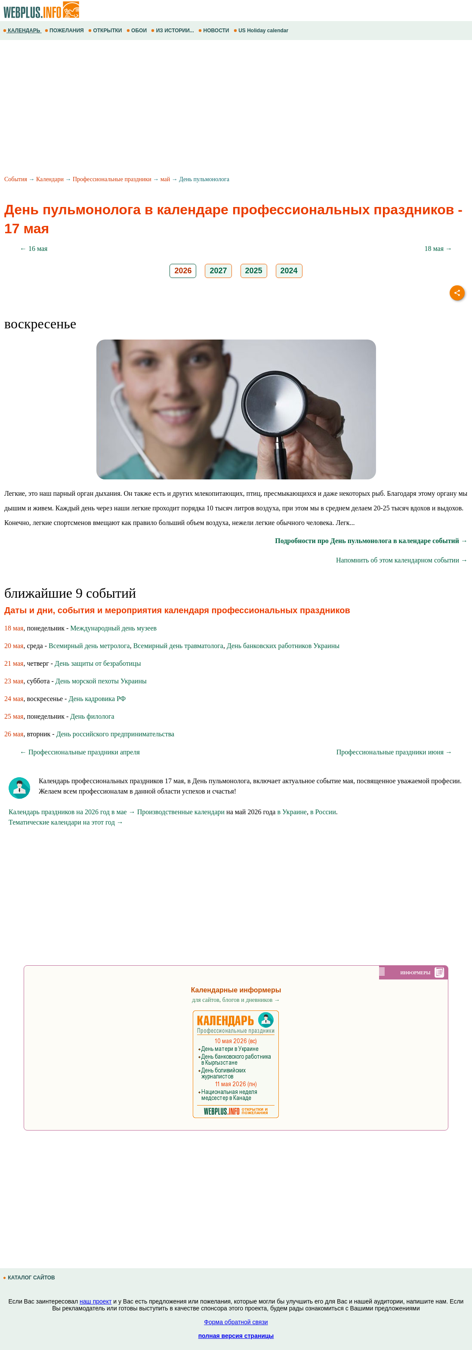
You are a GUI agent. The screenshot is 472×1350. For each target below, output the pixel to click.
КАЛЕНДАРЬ (22, 31)
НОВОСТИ (214, 31)
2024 (289, 270)
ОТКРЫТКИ (105, 31)
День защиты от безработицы (98, 663)
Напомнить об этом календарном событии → (402, 560)
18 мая (13, 628)
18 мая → (438, 248)
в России (323, 812)
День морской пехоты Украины (101, 681)
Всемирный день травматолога (178, 645)
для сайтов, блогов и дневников (236, 1000)
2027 (218, 270)
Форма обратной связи (236, 1322)
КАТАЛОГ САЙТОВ (29, 1278)
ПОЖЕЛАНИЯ (65, 31)
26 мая (13, 734)
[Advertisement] (236, 109)
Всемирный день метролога (89, 645)
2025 (253, 270)
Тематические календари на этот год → (66, 822)
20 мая (13, 645)
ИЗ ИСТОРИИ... (173, 31)
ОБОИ (137, 31)
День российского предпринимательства (115, 734)
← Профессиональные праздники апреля (80, 752)
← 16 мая (33, 248)
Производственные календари (181, 812)
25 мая (13, 716)
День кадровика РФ (97, 698)
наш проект (95, 1301)
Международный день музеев (113, 628)
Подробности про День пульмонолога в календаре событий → (371, 540)
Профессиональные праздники (112, 179)
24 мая (13, 698)
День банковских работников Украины (283, 645)
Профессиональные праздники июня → (394, 752)
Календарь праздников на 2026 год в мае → (72, 812)
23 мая (13, 681)
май (165, 179)
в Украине (292, 812)
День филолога (92, 716)
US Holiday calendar (262, 31)
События (15, 179)
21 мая (13, 663)
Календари (50, 179)
